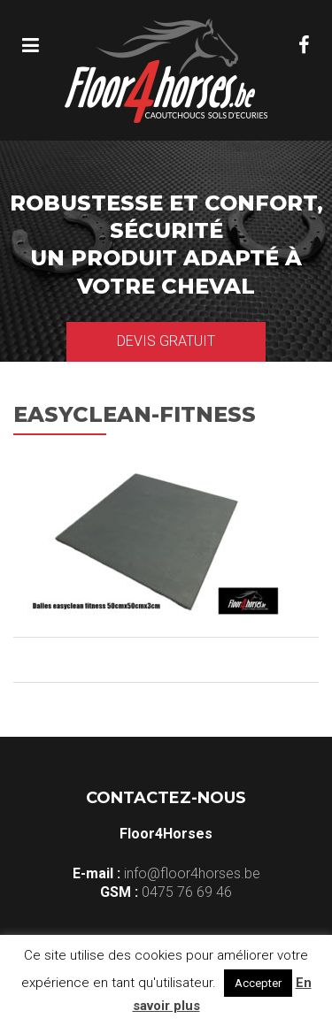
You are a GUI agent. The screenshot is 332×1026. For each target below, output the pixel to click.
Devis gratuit (166, 341)
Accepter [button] (258, 983)
